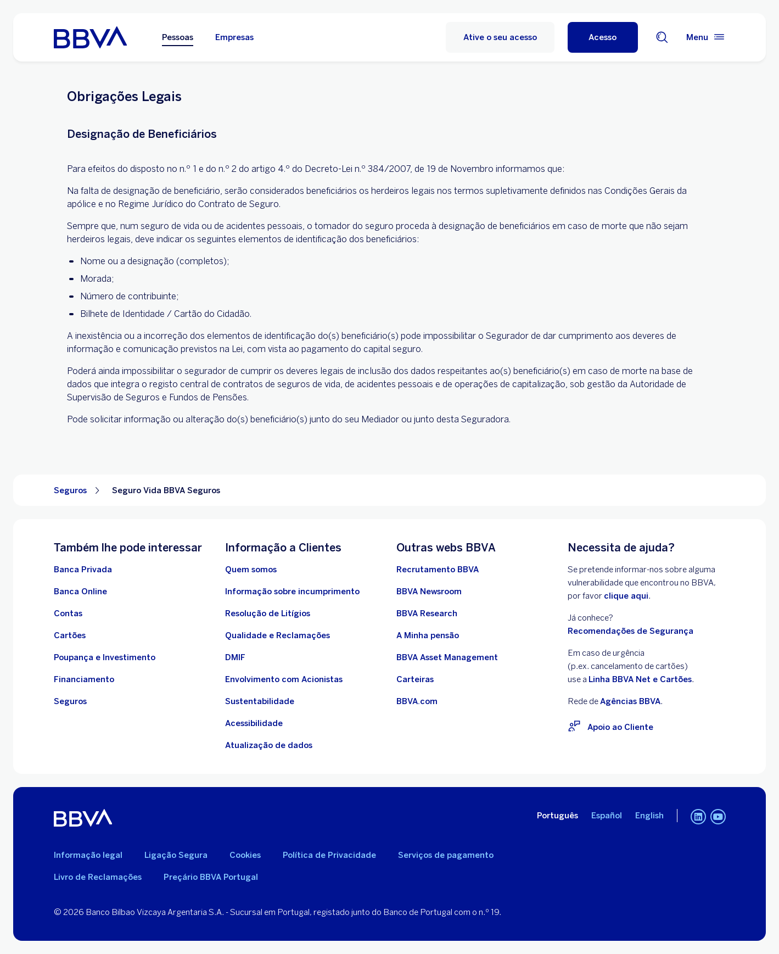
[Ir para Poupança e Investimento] (104, 657)
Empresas (234, 37)
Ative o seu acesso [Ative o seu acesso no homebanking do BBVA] (500, 37)
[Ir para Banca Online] (80, 591)
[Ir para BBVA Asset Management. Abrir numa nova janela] (447, 657)
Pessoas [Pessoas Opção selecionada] (177, 37)
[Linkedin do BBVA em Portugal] (698, 818)
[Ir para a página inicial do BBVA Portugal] (90, 37)
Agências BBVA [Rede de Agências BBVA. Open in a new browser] (630, 701)
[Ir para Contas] (68, 613)
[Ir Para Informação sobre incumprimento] (292, 591)
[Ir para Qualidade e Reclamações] (277, 635)
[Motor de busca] (662, 37)
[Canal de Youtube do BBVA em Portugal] (718, 818)
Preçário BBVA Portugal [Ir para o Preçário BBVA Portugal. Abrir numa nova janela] (211, 877)
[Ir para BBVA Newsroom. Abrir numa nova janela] (429, 591)
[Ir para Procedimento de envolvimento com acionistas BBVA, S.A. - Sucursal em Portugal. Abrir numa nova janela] (284, 679)
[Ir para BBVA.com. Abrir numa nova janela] (417, 701)
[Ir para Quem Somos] (251, 569)
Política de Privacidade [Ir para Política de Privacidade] (329, 855)
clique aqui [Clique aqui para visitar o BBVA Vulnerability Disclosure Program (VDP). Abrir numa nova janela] (626, 596)
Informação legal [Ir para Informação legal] (88, 855)
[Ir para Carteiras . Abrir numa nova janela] (415, 679)
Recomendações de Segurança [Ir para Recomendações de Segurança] (630, 631)
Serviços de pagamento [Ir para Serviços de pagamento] (446, 855)
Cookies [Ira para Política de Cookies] (245, 855)
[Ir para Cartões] (70, 635)
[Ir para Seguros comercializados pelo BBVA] (70, 701)
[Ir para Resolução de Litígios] (267, 613)
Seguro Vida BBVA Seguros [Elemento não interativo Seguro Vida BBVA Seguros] (166, 490)
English (649, 816)
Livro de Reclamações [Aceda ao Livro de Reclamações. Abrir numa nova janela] (98, 877)
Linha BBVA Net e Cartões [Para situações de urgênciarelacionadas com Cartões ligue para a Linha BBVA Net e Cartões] (640, 679)
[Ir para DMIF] (235, 657)
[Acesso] (603, 37)
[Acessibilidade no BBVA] (254, 723)
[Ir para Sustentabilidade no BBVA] (259, 701)
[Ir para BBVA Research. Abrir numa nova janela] (426, 613)
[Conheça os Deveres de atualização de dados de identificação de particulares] (268, 745)
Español (606, 816)
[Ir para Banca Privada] (83, 569)
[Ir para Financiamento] (84, 679)
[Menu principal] (706, 37)
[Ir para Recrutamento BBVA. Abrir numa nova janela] (437, 569)
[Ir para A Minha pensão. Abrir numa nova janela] (427, 635)
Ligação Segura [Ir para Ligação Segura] (176, 855)
